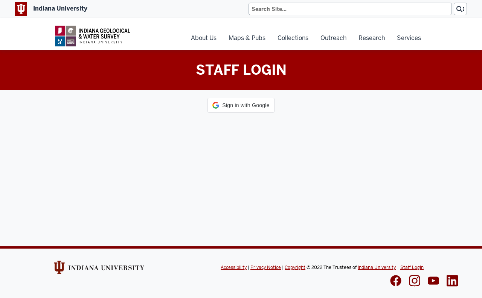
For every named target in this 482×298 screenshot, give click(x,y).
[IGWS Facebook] (395, 281)
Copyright (295, 267)
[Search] (350, 9)
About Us (204, 38)
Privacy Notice (265, 267)
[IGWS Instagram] (414, 281)
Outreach (333, 38)
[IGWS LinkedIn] (433, 281)
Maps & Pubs (247, 38)
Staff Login (412, 267)
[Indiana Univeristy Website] (99, 270)
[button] (240, 105)
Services (409, 38)
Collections (293, 38)
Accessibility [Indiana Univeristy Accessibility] (234, 267)
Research (371, 38)
